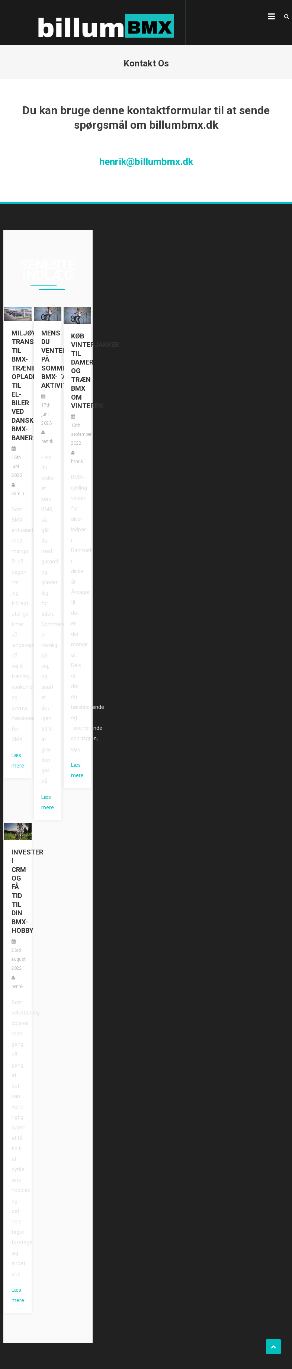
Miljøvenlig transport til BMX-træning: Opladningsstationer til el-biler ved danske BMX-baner (18, 385)
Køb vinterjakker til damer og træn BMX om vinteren (77, 371)
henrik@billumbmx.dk (146, 161)
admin (18, 493)
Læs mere (18, 760)
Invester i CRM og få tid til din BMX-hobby (18, 891)
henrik (47, 441)
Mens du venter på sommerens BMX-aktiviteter (47, 359)
